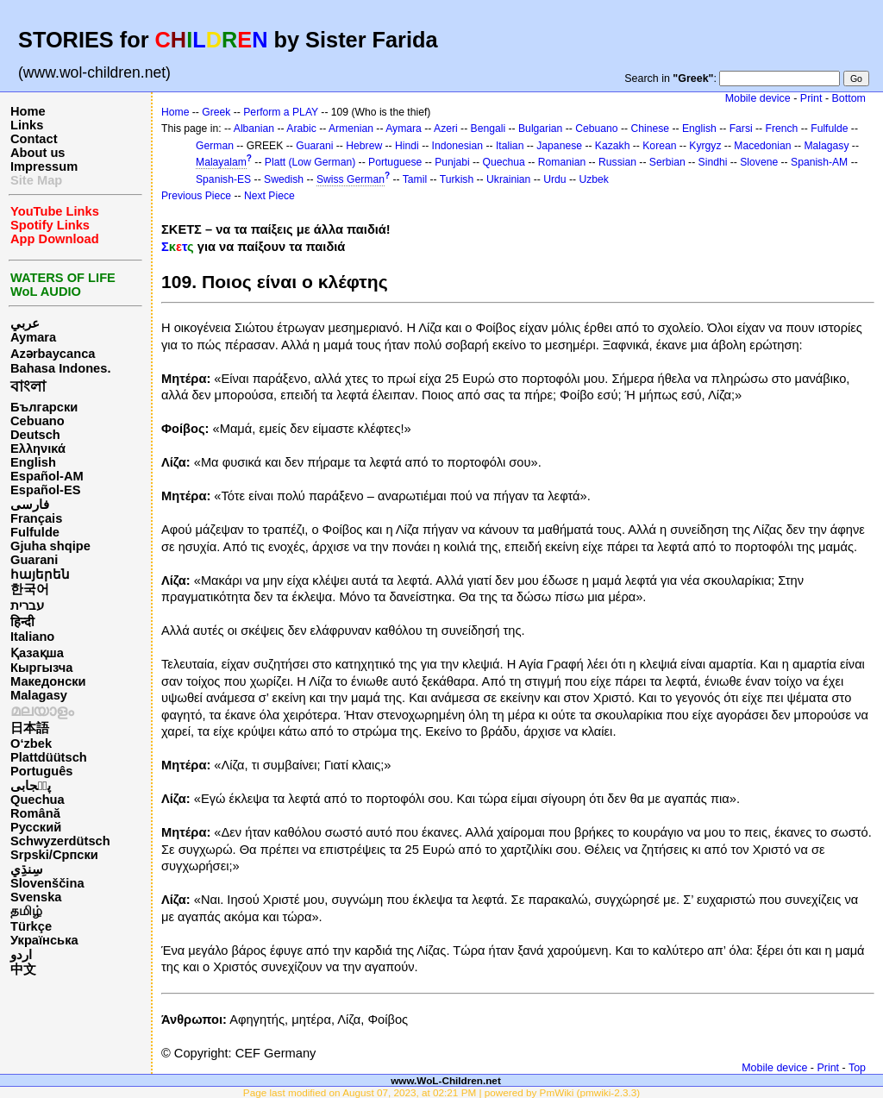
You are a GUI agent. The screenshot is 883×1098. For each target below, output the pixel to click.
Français (36, 518)
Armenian (351, 128)
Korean (659, 146)
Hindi (407, 146)
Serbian (667, 162)
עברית (27, 605)
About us (38, 153)
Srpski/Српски (54, 855)
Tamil (415, 179)
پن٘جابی (30, 786)
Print (811, 98)
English (33, 462)
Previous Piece (196, 196)
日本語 (29, 728)
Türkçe (31, 926)
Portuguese (395, 162)
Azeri (446, 128)
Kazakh (612, 146)
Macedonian (762, 146)
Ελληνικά (38, 448)
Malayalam (221, 162)
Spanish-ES (223, 179)
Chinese (649, 128)
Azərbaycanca (52, 354)
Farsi (741, 128)
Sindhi (713, 162)
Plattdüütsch (48, 757)
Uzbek (593, 179)
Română (35, 813)
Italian (509, 146)
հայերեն (40, 574)
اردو (21, 955)
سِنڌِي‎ (26, 869)
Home (28, 111)
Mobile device (758, 98)
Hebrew (364, 146)
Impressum (44, 166)
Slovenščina (47, 883)
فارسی (29, 504)
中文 (23, 969)
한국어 (29, 589)
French (782, 128)
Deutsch (35, 435)
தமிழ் (26, 911)
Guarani (34, 560)
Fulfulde (34, 532)
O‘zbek (31, 743)
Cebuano (37, 421)
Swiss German (350, 179)
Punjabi (452, 162)
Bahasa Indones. (60, 368)
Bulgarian (540, 128)
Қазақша (37, 653)
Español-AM (47, 476)
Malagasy (38, 695)
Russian (617, 162)
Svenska (35, 897)
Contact (34, 139)
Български (44, 407)
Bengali (488, 128)
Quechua (37, 799)
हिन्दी (22, 622)
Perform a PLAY (280, 112)
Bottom (849, 98)
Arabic (301, 128)
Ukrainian (508, 179)
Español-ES (45, 490)
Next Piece (269, 196)
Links (26, 125)
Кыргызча (41, 667)
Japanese (559, 146)
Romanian (562, 162)
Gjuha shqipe (50, 546)
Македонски (48, 681)
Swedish (284, 179)
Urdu (554, 179)
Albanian (254, 128)
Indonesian (457, 146)
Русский (35, 827)
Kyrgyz (705, 146)
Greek (216, 112)
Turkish (456, 179)
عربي (25, 323)
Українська (44, 940)
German (215, 146)
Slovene (759, 162)
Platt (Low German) (310, 162)
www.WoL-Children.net (446, 1080)
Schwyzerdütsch (60, 841)
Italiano (32, 636)
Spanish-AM (819, 162)
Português (41, 771)
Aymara (33, 337)
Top (857, 1068)
